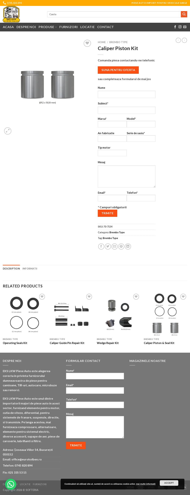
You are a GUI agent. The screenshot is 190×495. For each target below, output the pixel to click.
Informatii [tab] (29, 268)
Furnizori (68, 27)
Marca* (112, 123)
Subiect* (103, 103)
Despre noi (26, 27)
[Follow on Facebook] (175, 27)
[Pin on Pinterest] (121, 246)
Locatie (87, 27)
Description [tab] (11, 268)
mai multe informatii (145, 484)
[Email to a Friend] (115, 246)
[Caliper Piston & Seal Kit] (165, 314)
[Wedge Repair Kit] (118, 314)
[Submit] (184, 14)
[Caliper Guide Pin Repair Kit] (71, 314)
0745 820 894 (23, 465)
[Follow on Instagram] (179, 27)
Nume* (95, 375)
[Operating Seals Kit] (24, 314)
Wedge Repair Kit (108, 343)
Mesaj (101, 162)
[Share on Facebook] (101, 246)
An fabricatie (112, 138)
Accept (169, 483)
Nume (101, 87)
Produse (48, 27)
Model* (141, 123)
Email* (112, 197)
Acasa (8, 27)
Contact (105, 27)
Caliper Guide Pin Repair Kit (67, 343)
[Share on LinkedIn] (128, 246)
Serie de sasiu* (141, 138)
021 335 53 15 (17, 472)
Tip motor (112, 152)
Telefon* (141, 197)
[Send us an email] (184, 27)
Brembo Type (118, 42)
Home (102, 42)
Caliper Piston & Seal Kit (159, 343)
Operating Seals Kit (15, 343)
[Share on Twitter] (108, 246)
